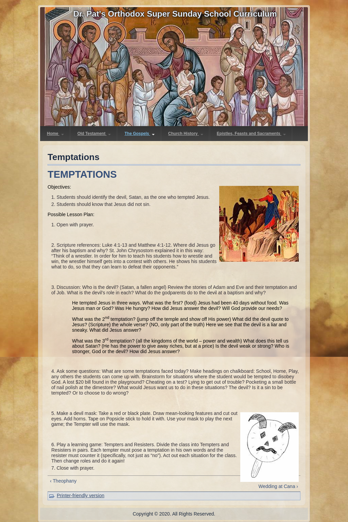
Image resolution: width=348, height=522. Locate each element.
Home (55, 133)
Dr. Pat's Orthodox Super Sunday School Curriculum (175, 13)
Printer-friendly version (80, 495)
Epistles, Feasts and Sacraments (251, 133)
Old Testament (94, 133)
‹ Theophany (63, 481)
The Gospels (139, 133)
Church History (185, 133)
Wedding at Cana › (278, 486)
